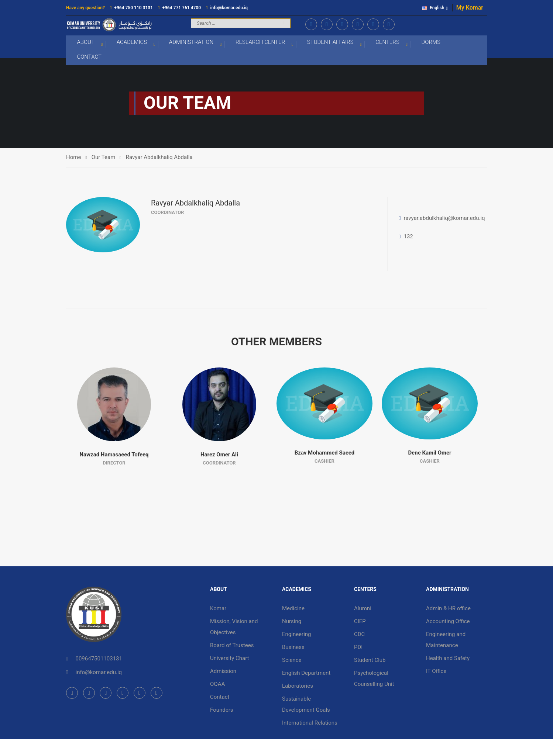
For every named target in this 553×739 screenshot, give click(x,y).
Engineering (296, 635)
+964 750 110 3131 (133, 7)
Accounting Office (448, 622)
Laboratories (297, 686)
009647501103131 (98, 659)
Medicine (293, 609)
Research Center (260, 42)
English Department (306, 673)
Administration (191, 42)
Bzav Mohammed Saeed (325, 453)
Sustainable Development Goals (306, 705)
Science (291, 660)
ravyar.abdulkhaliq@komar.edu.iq (444, 218)
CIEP (360, 622)
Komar (218, 609)
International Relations (309, 723)
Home (73, 158)
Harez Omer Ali (219, 455)
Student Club (370, 660)
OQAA (217, 684)
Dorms (431, 42)
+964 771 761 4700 (181, 7)
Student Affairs (330, 42)
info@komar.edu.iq (229, 7)
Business (293, 648)
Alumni (362, 609)
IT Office (436, 672)
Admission (223, 672)
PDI (358, 648)
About (86, 42)
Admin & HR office (448, 609)
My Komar (469, 7)
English (433, 7)
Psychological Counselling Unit (374, 679)
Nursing (291, 622)
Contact (89, 57)
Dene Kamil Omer (429, 453)
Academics (132, 42)
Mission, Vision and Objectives (234, 627)
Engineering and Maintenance (446, 640)
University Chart (229, 659)
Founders (221, 710)
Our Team (104, 158)
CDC (359, 635)
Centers (388, 42)
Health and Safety (448, 659)
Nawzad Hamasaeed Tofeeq (113, 455)
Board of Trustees (232, 646)
